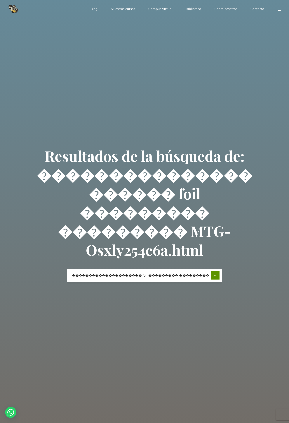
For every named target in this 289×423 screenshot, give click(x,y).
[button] (10, 412)
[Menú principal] (277, 9)
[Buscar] (215, 275)
